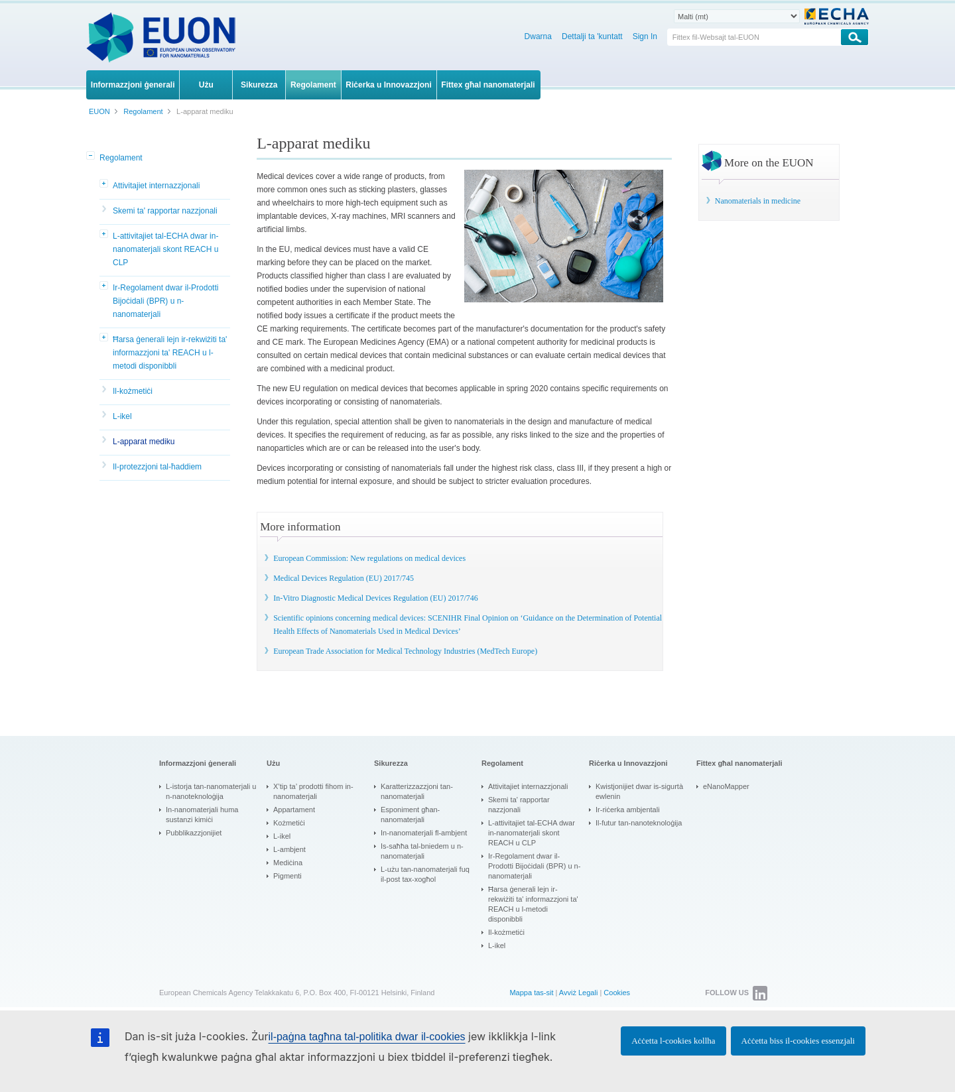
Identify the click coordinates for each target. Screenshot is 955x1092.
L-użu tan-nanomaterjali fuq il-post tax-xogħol (425, 874)
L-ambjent (289, 849)
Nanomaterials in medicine (757, 201)
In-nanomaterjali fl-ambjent (424, 833)
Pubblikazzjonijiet (194, 833)
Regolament (121, 157)
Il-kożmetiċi (133, 391)
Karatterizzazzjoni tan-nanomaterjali (417, 791)
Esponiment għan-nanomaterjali (410, 814)
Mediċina (287, 863)
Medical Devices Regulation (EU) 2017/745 (343, 578)
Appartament (294, 810)
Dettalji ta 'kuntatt (592, 36)
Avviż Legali (578, 993)
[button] (91, 156)
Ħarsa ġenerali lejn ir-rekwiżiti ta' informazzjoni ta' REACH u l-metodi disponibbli (170, 353)
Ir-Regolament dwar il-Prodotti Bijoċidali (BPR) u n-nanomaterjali (165, 301)
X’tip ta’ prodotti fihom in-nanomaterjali (313, 791)
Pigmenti (287, 876)
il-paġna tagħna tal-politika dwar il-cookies (367, 1036)
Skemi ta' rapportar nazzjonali (165, 210)
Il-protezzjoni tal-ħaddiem (157, 466)
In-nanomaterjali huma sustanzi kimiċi (202, 814)
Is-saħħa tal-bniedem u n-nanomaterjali (422, 851)
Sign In (645, 36)
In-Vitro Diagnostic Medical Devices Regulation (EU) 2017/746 (375, 598)
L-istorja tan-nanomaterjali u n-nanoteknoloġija (211, 791)
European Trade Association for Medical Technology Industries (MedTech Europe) (405, 651)
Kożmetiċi (289, 823)
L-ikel (122, 416)
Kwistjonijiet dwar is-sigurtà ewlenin (639, 791)
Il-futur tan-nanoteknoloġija (639, 823)
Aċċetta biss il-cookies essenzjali (798, 1041)
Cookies (617, 993)
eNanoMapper (726, 786)
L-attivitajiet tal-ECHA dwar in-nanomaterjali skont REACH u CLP (165, 249)
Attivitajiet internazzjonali (156, 185)
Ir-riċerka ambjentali (628, 810)
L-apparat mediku (143, 441)
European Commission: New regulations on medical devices (369, 558)
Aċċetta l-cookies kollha (673, 1041)
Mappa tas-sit (531, 993)
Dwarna (538, 36)
